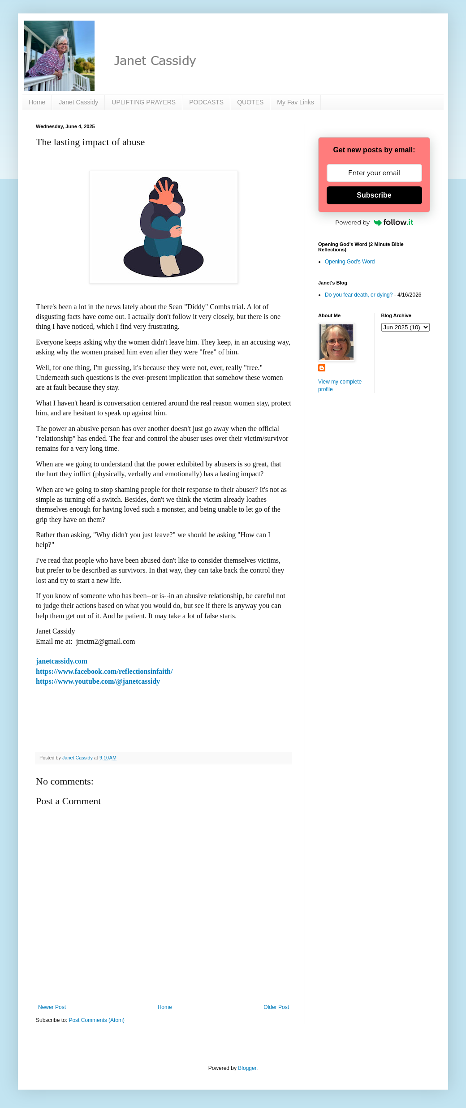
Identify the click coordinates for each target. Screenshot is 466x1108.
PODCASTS (206, 102)
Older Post (276, 1007)
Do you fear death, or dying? (359, 295)
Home (37, 102)
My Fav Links (295, 102)
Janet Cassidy (78, 102)
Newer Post (52, 1007)
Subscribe (374, 195)
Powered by (374, 222)
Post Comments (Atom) (97, 1020)
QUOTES (250, 102)
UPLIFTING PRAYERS (144, 102)
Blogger (247, 1068)
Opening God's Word (350, 262)
